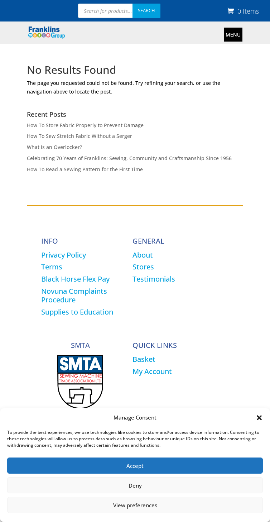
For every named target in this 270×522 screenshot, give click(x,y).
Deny (135, 485)
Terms (51, 267)
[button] (259, 417)
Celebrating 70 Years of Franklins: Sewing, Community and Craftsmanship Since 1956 (129, 158)
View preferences (135, 505)
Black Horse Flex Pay (75, 279)
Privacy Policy (63, 255)
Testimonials (153, 279)
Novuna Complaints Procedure (74, 295)
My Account (152, 371)
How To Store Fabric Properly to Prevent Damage (85, 125)
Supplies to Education (77, 312)
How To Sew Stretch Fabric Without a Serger (79, 136)
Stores (143, 267)
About (142, 255)
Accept (135, 465)
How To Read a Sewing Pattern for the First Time (85, 169)
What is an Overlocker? (54, 147)
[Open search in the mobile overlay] (119, 11)
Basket (143, 359)
